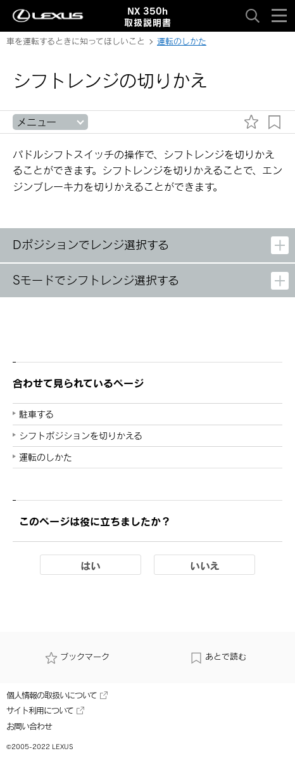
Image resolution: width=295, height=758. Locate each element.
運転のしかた (181, 41)
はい (90, 565)
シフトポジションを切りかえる (80, 435)
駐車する (36, 414)
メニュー (36, 122)
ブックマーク (77, 657)
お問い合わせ (29, 726)
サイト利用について (45, 710)
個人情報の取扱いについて (57, 695)
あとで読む (218, 657)
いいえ (205, 565)
